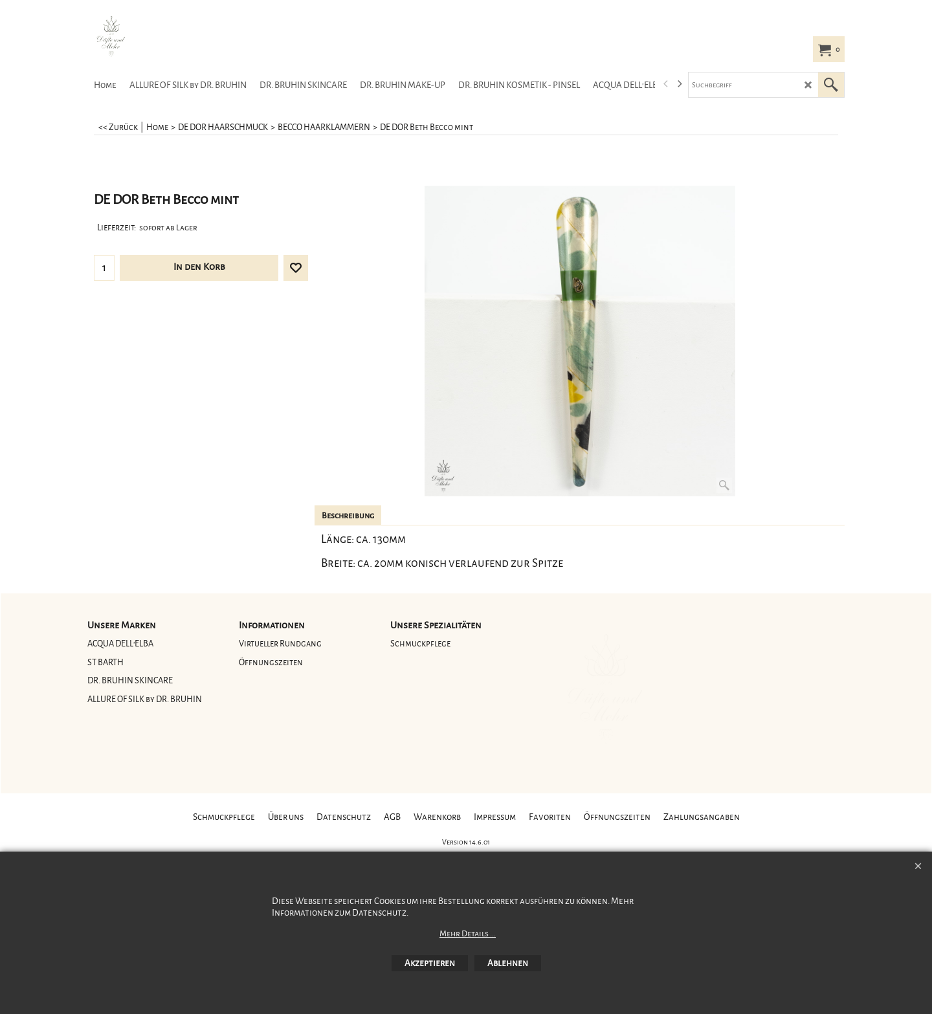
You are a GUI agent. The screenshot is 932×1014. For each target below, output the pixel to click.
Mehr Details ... (467, 933)
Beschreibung (348, 515)
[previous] (666, 84)
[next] (679, 84)
